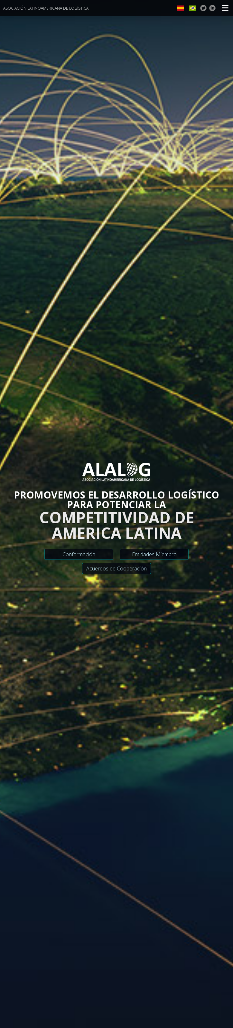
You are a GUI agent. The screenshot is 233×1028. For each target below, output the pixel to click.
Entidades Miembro (154, 554)
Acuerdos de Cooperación (116, 568)
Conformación (78, 554)
